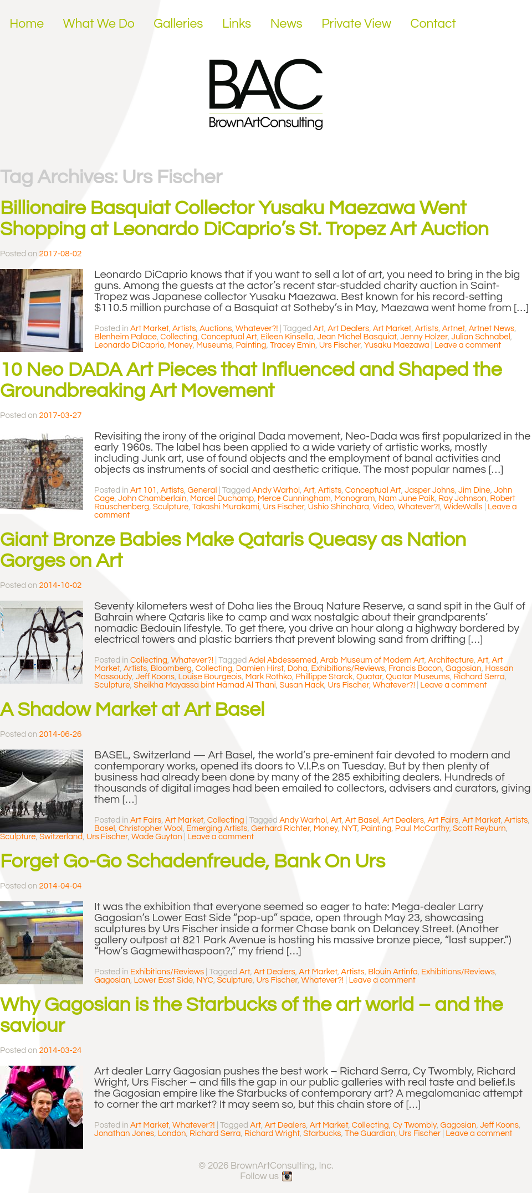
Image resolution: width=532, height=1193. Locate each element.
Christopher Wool (151, 828)
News (286, 23)
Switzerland (61, 837)
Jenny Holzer (423, 337)
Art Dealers (348, 328)
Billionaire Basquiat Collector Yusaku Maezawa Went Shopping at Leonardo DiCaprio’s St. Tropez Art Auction (244, 219)
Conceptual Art (229, 337)
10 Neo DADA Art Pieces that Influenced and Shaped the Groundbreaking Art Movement (251, 380)
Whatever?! (257, 328)
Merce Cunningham (294, 498)
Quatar (369, 677)
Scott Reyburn (479, 828)
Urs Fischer (340, 345)
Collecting (178, 337)
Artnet (453, 328)
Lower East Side (163, 980)
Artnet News (492, 328)
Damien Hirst (260, 668)
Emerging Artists (217, 828)
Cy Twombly (414, 1125)
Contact (434, 23)
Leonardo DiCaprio (129, 345)
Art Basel (362, 820)
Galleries (178, 23)
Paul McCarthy (422, 828)
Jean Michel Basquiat (356, 337)
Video (383, 507)
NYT (349, 828)
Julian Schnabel (480, 337)
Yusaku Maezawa (396, 345)
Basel (104, 828)
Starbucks (322, 1133)
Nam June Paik (406, 498)
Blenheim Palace (125, 337)
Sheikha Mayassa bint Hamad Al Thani (205, 685)
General (202, 490)
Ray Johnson (462, 498)
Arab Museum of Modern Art (372, 660)
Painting (251, 345)
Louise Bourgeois (210, 677)
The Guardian (370, 1133)
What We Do (99, 23)
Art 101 (143, 490)
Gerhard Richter (280, 828)
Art (318, 328)
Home (26, 23)
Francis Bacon (415, 668)
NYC (205, 980)
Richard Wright (272, 1133)
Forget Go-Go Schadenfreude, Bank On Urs (192, 861)
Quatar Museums (418, 677)
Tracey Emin (292, 345)
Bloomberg (171, 668)
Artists (184, 328)
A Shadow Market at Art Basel (132, 709)
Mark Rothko (268, 677)
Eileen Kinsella (287, 337)
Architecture (451, 660)
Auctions (216, 328)
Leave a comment (467, 345)
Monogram (354, 498)
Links (236, 23)
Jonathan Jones (124, 1133)
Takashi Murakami (225, 507)
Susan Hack (301, 685)
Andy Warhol (276, 490)
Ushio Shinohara (338, 507)
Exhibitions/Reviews (348, 668)
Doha (297, 668)
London (172, 1133)
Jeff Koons (155, 677)
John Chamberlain (152, 498)
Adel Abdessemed (283, 660)
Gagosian (464, 668)
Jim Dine (474, 490)
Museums (214, 345)
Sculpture (171, 507)
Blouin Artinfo (392, 972)
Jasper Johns (429, 490)
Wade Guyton (156, 837)
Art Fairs (145, 820)
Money (180, 345)
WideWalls (462, 507)
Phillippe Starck (323, 677)
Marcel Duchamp (222, 498)
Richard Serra (478, 677)
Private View (356, 23)
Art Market (149, 328)
